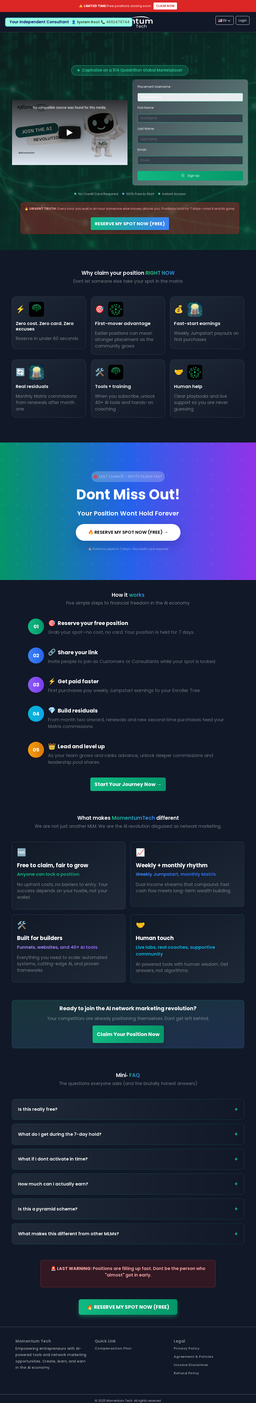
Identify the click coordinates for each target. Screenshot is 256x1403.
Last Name (146, 128)
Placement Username (155, 86)
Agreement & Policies (193, 1356)
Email (143, 150)
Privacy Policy (187, 1348)
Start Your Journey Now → (128, 784)
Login (242, 20)
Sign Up (190, 176)
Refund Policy (186, 1373)
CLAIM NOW (165, 6)
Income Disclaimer (191, 1364)
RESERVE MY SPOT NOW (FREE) (130, 223)
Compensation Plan (113, 1348)
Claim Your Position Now (128, 1034)
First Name (146, 108)
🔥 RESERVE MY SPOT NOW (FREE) (128, 1307)
